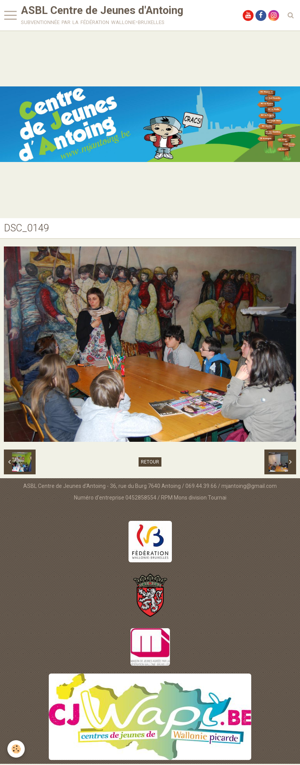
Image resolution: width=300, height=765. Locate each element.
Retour (150, 463)
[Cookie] (16, 749)
